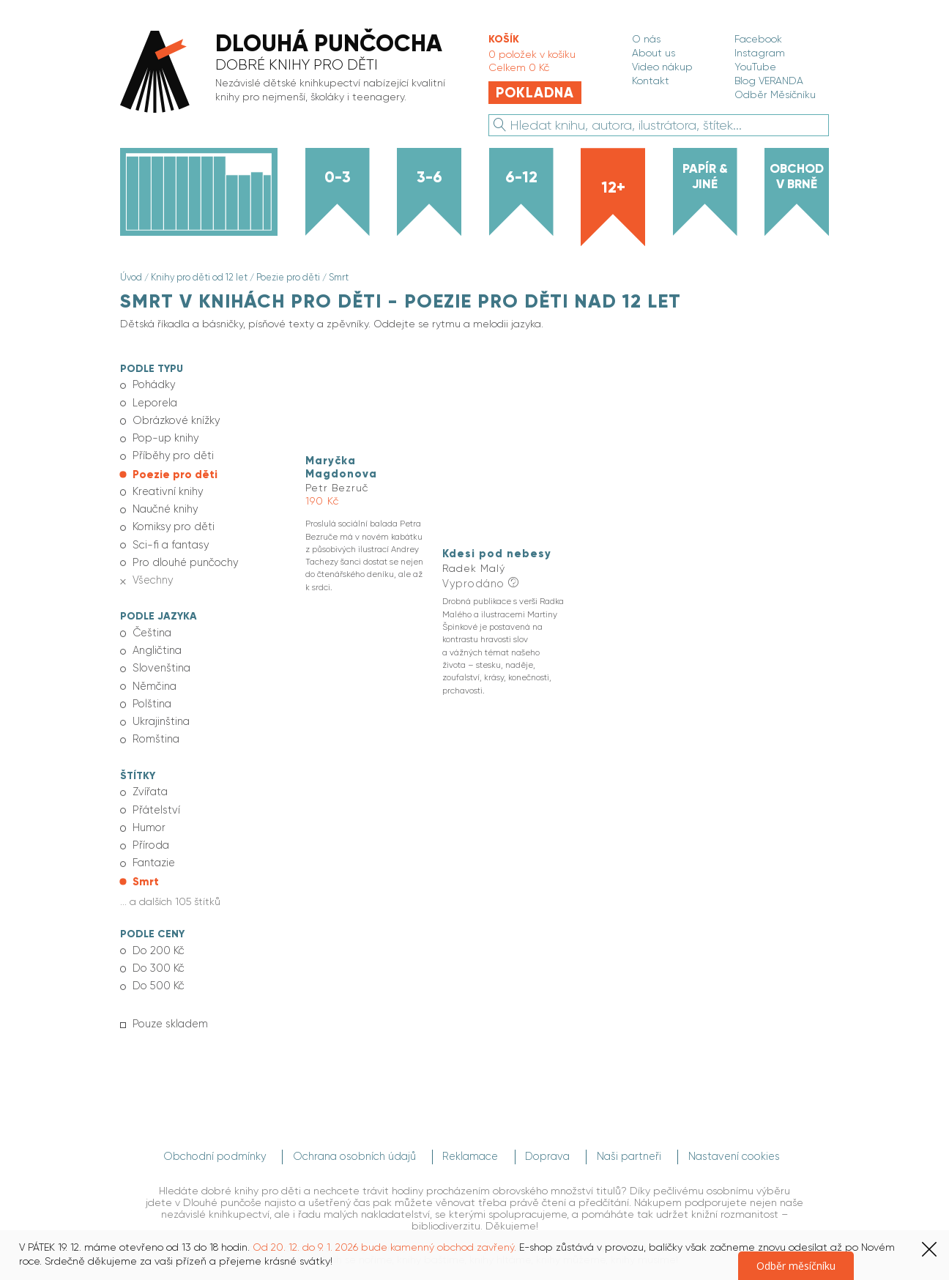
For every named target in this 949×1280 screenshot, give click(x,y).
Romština (154, 723)
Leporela (154, 400)
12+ (613, 187)
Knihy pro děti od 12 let (198, 277)
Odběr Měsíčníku (775, 94)
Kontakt (650, 80)
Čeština (151, 622)
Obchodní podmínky (214, 1131)
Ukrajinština (159, 706)
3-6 (429, 177)
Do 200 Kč (157, 928)
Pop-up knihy (164, 435)
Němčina (153, 673)
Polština (150, 690)
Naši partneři (635, 1131)
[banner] (289, 73)
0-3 (337, 177)
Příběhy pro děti (171, 452)
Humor (147, 809)
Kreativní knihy (166, 485)
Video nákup (662, 66)
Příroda (149, 826)
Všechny (151, 570)
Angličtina (156, 638)
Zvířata (149, 775)
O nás (646, 39)
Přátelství (154, 792)
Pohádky (152, 384)
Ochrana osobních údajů (353, 1131)
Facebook (758, 39)
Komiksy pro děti (171, 519)
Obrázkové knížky (174, 418)
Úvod (131, 277)
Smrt (335, 277)
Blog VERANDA (768, 80)
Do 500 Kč (157, 962)
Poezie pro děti (285, 277)
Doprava (551, 1131)
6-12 (521, 177)
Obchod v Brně (797, 176)
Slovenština (159, 656)
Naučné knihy (164, 502)
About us (653, 53)
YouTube (755, 66)
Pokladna (535, 92)
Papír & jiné (705, 176)
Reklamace (471, 1131)
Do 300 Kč (157, 945)
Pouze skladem (168, 999)
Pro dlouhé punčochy (182, 553)
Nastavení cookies (742, 1131)
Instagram (759, 53)
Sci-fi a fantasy (168, 536)
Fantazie (153, 843)
